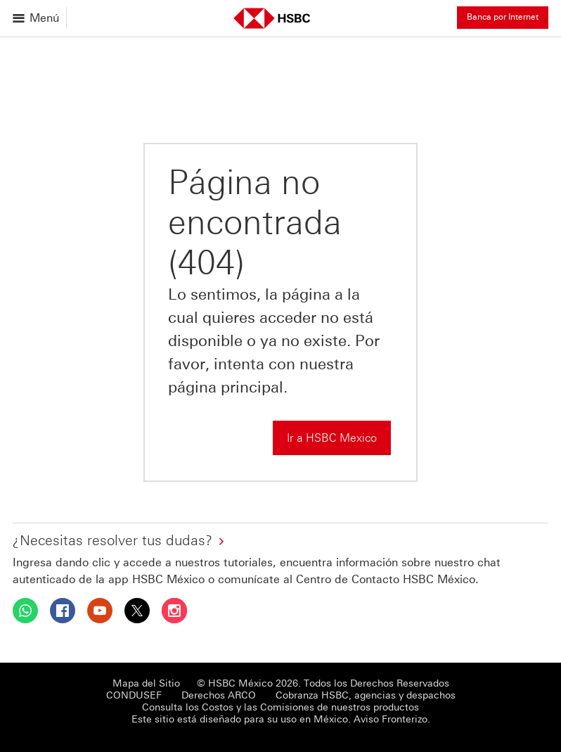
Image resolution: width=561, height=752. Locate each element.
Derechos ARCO (218, 695)
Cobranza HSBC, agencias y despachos (366, 695)
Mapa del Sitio (146, 683)
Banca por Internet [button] (503, 17)
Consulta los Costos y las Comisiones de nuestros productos (280, 707)
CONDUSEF (134, 695)
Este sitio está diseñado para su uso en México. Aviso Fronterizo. (280, 719)
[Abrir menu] (37, 18)
